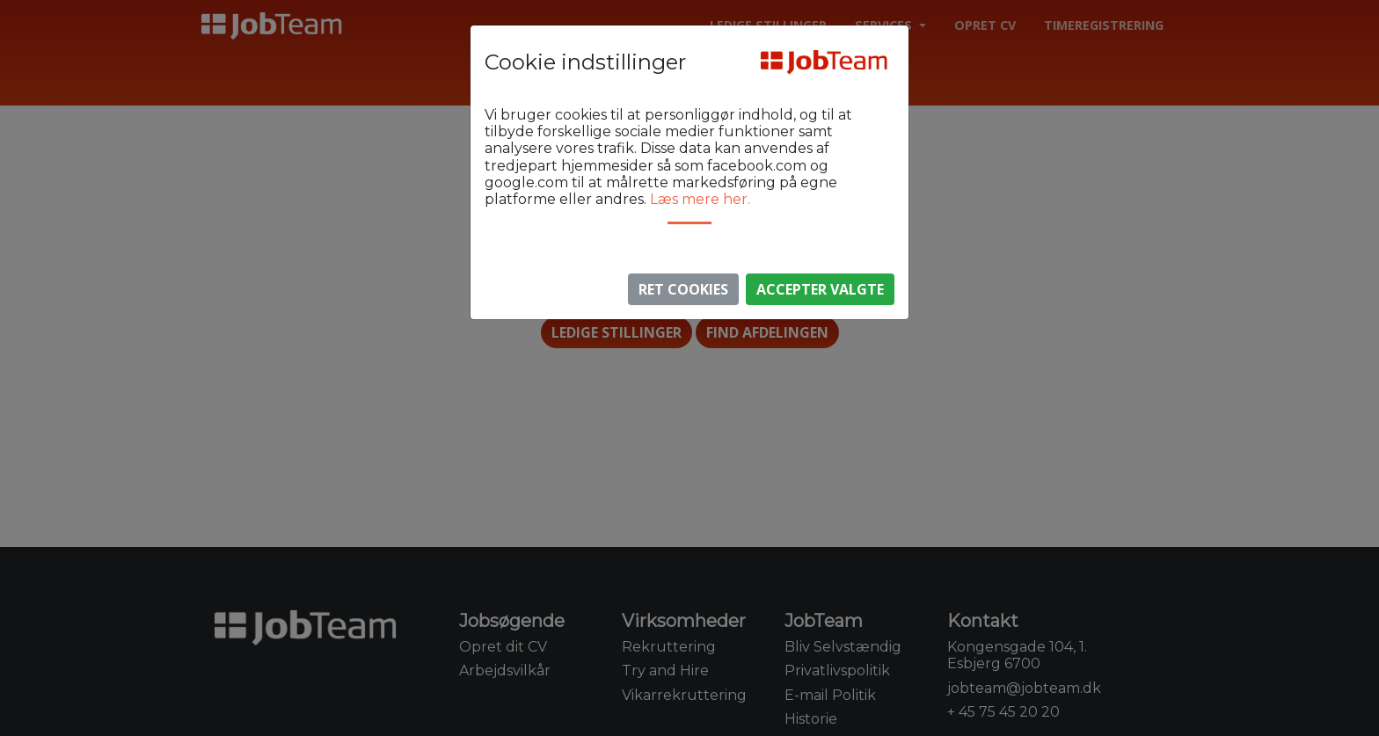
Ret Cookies (683, 289)
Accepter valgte (820, 289)
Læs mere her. (700, 199)
